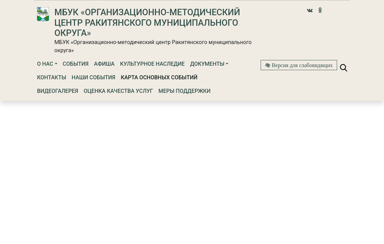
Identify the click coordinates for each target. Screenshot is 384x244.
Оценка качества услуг (118, 91)
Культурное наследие (152, 64)
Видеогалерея (57, 91)
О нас (45, 64)
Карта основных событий (159, 77)
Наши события (94, 77)
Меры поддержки (184, 91)
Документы (207, 64)
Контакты (51, 77)
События (76, 64)
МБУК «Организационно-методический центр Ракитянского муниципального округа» (147, 22)
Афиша (104, 64)
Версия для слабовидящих (301, 65)
